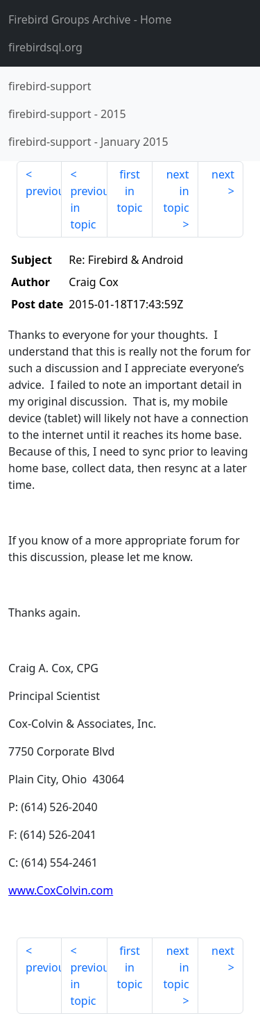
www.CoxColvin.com (60, 890)
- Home (90, 19)
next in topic (176, 191)
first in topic (129, 191)
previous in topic (88, 207)
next (222, 174)
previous (44, 191)
